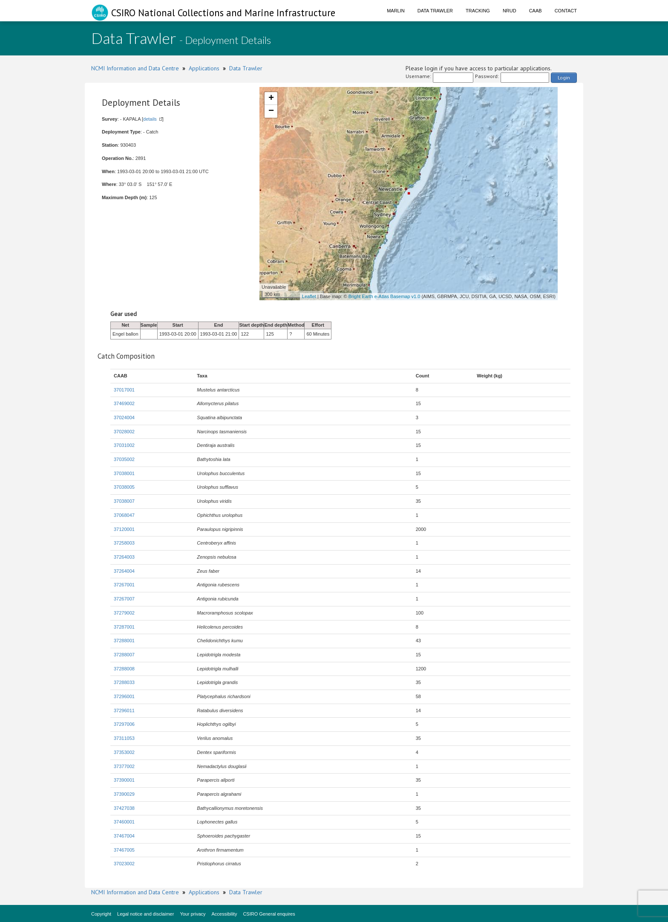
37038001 (124, 473)
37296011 (124, 710)
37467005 (124, 849)
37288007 (124, 654)
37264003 (124, 557)
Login (564, 77)
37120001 (124, 529)
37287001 (124, 626)
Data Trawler (435, 10)
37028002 (124, 431)
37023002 (124, 863)
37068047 (124, 515)
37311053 (124, 738)
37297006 (124, 724)
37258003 (124, 542)
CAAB (535, 10)
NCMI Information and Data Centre (135, 68)
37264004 (124, 571)
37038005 (124, 487)
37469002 (124, 403)
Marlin (396, 10)
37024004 (124, 417)
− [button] (271, 111)
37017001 (124, 389)
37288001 (124, 640)
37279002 (124, 612)
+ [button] (271, 98)
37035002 (124, 459)
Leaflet (309, 296)
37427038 (124, 808)
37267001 (124, 584)
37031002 (124, 445)
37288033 (124, 682)
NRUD (509, 10)
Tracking (478, 10)
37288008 (124, 668)
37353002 (124, 752)
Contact (566, 10)
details (150, 119)
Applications (204, 68)
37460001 (124, 821)
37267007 (124, 598)
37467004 (124, 835)
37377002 (124, 766)
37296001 (124, 696)
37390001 (124, 780)
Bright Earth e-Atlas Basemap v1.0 (384, 296)
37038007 (124, 501)
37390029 (124, 794)
